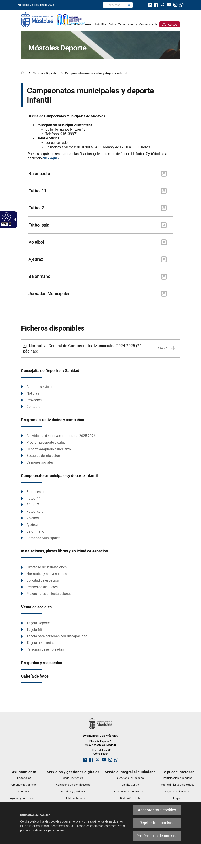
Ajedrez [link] (35, 259)
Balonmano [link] (39, 276)
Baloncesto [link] (39, 173)
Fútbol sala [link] (38, 225)
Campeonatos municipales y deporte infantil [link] (96, 73)
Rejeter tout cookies (156, 823)
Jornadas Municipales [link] (49, 293)
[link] (150, 5)
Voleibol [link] (36, 242)
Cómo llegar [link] (100, 753)
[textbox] (114, 5)
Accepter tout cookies (157, 810)
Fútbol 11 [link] (37, 190)
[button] (129, 5)
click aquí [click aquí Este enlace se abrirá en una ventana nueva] (51, 158)
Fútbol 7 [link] (36, 207)
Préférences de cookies (156, 836)
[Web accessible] (5, 216)
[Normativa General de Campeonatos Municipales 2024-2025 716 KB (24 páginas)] (100, 348)
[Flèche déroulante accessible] (14, 220)
